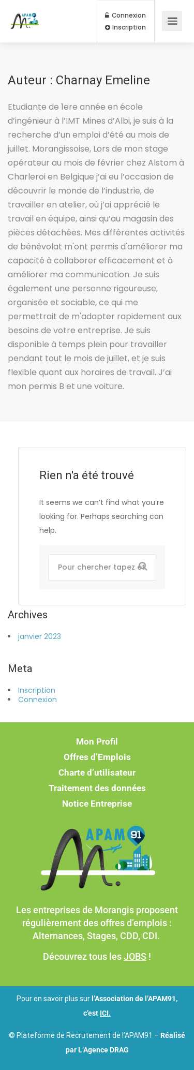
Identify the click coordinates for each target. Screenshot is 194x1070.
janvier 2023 (39, 636)
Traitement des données (97, 788)
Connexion (125, 15)
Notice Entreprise (97, 803)
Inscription (125, 27)
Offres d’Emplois (97, 757)
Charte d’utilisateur (97, 772)
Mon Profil (97, 741)
